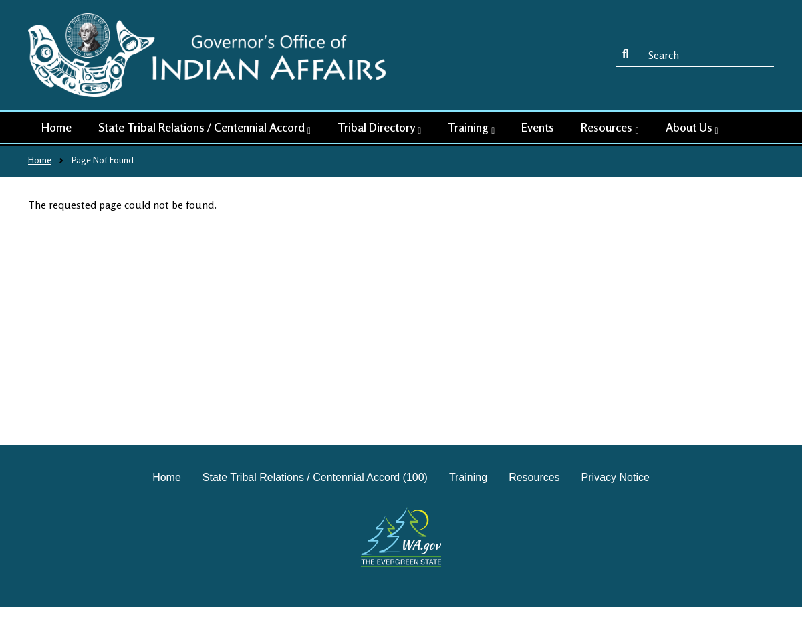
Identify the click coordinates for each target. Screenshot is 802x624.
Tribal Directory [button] (379, 128)
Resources (534, 477)
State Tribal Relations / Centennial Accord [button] (204, 128)
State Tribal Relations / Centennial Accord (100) (315, 477)
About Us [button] (692, 128)
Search (628, 55)
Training (468, 477)
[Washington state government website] (401, 537)
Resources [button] (609, 128)
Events (537, 127)
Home (56, 127)
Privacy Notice (615, 477)
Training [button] (471, 128)
